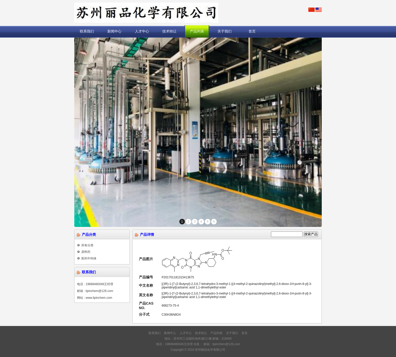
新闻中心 (114, 31)
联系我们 (87, 31)
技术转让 (169, 31)
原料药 (83, 252)
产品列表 (197, 31)
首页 (252, 31)
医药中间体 (86, 258)
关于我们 (224, 31)
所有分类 (85, 245)
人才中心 (142, 31)
